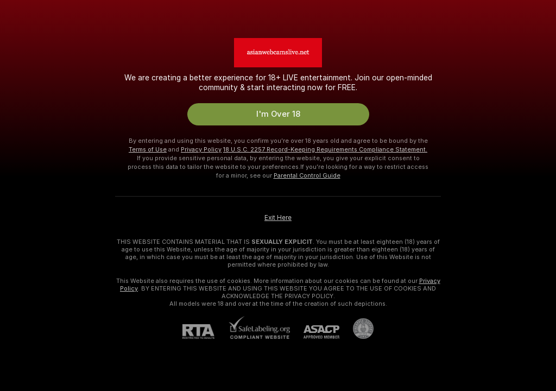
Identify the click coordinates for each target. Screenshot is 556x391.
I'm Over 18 (278, 114)
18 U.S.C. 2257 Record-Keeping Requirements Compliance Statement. (325, 149)
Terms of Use (148, 149)
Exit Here (278, 218)
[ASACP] (314, 332)
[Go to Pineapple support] (356, 328)
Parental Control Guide (307, 175)
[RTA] (205, 331)
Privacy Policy (201, 149)
